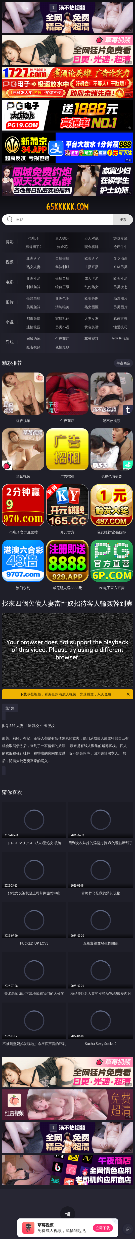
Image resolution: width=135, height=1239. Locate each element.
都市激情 (33, 318)
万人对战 (91, 238)
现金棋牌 (91, 246)
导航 (10, 342)
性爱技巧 (120, 327)
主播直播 (91, 266)
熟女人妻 (33, 266)
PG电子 (33, 238)
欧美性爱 (120, 278)
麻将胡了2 (33, 246)
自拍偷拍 (62, 258)
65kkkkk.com (67, 207)
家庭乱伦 (62, 318)
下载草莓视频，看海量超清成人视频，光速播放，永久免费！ (75, 694)
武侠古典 (120, 318)
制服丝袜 (33, 286)
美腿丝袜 (33, 306)
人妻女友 (91, 318)
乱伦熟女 (91, 286)
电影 (10, 282)
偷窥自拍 (33, 298)
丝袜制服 (62, 266)
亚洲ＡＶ (33, 258)
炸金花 (62, 246)
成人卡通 (91, 278)
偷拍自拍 (62, 278)
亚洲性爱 (33, 278)
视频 (10, 262)
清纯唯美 (62, 306)
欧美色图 (91, 298)
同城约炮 (33, 338)
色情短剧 (62, 347)
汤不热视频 (120, 338)
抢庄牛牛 (120, 246)
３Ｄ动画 (120, 258)
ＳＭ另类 (120, 266)
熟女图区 (91, 306)
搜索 (122, 219)
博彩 (10, 241)
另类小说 (62, 327)
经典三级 (62, 286)
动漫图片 (120, 298)
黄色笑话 (91, 327)
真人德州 (62, 238)
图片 (10, 302)
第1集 (10, 708)
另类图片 (120, 306)
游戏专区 (120, 238)
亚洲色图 (62, 298)
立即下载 (103, 1227)
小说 (10, 322)
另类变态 (120, 286)
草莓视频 (91, 338)
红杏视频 (33, 347)
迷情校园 (33, 327)
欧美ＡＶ (91, 258)
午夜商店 (62, 338)
